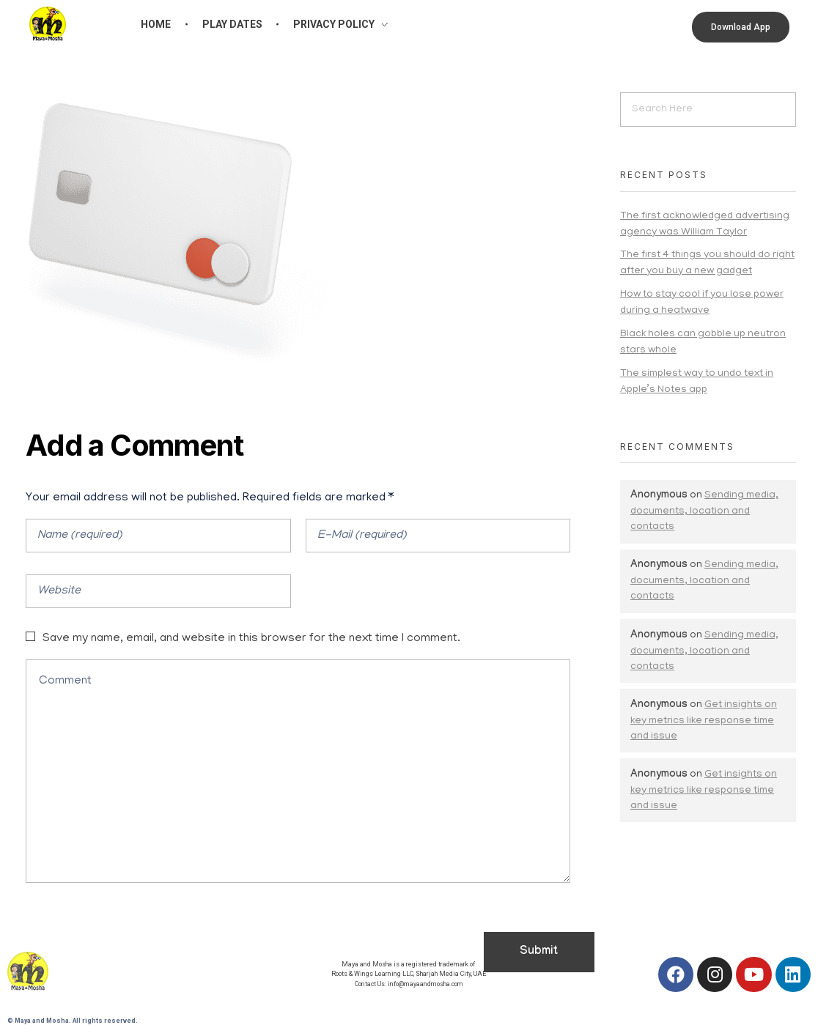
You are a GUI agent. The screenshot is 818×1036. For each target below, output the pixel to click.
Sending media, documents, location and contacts (704, 511)
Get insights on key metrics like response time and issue (703, 721)
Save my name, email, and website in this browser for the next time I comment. (251, 638)
